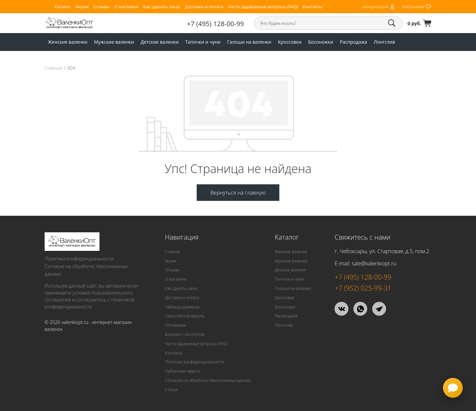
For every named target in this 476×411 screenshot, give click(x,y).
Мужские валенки (114, 42)
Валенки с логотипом (185, 334)
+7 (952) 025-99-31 (363, 288)
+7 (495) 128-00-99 (215, 23)
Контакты (312, 7)
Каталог (63, 7)
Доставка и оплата (204, 7)
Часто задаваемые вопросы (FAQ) (263, 7)
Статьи (171, 389)
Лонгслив (384, 42)
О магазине (126, 7)
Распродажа (353, 42)
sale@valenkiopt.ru (374, 263)
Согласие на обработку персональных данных (86, 270)
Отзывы (101, 7)
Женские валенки (68, 42)
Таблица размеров (182, 307)
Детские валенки (159, 42)
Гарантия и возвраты (184, 316)
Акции (82, 7)
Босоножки (320, 42)
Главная (53, 68)
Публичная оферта (182, 371)
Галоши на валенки (249, 42)
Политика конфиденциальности (79, 258)
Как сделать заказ (161, 7)
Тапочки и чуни (203, 42)
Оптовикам (175, 325)
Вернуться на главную (237, 192)
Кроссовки (290, 42)
